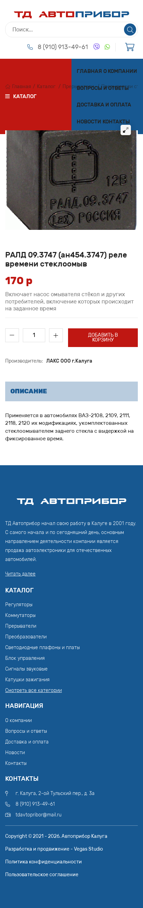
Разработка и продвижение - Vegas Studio (54, 849)
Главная (89, 71)
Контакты (116, 122)
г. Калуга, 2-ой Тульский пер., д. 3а (55, 793)
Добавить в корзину (103, 337)
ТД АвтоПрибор (71, 498)
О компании (120, 71)
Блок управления (25, 658)
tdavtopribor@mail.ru (38, 815)
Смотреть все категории (33, 690)
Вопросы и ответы (103, 88)
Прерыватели (20, 626)
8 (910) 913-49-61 (63, 47)
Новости (89, 122)
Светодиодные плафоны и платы (42, 647)
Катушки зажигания (27, 680)
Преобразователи (26, 637)
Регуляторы (18, 605)
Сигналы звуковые (26, 669)
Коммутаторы (20, 615)
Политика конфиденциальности (43, 862)
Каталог (46, 87)
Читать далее (20, 574)
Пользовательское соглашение (41, 875)
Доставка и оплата (104, 105)
